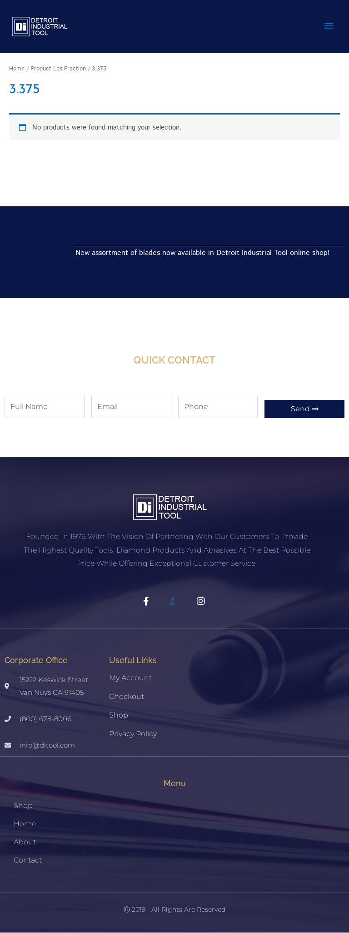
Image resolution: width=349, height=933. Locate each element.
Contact (28, 860)
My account (130, 678)
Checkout (126, 697)
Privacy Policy (133, 734)
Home (17, 69)
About (25, 842)
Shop (118, 715)
